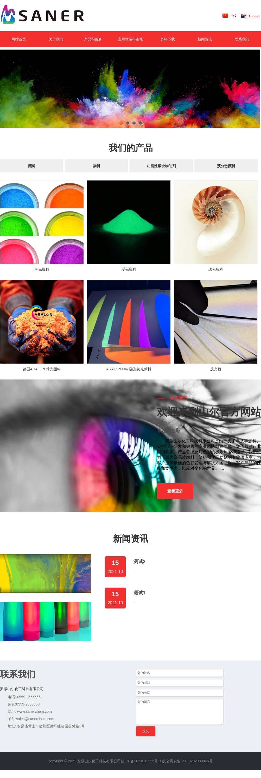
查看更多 (175, 491)
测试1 (139, 592)
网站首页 (18, 39)
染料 (96, 166)
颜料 (31, 166)
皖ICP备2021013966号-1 (141, 761)
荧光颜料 (42, 269)
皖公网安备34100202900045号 (187, 761)
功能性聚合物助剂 (161, 166)
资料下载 (167, 39)
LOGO (50, 15)
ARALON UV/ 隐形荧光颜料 (128, 369)
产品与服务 (93, 39)
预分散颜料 (226, 166)
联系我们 (242, 39)
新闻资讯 (205, 39)
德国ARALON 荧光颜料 (42, 369)
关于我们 (56, 39)
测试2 (139, 561)
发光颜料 (129, 269)
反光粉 (215, 369)
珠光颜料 (215, 269)
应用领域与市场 (130, 39)
